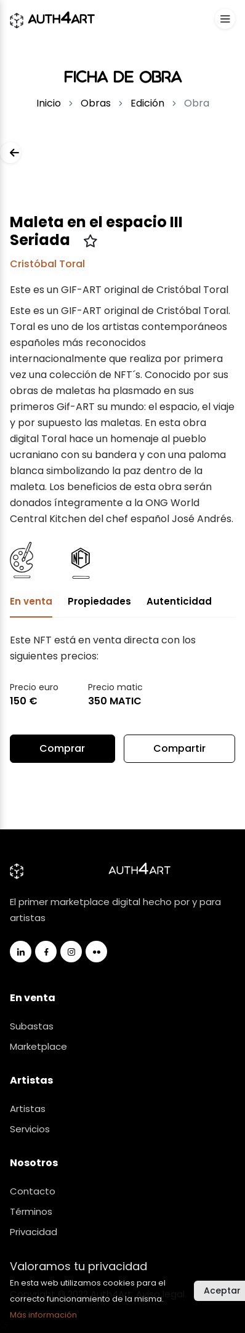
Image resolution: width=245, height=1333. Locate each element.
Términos (31, 1211)
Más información (43, 1315)
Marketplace (38, 1046)
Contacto (32, 1191)
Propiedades (99, 601)
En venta (31, 601)
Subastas (32, 1026)
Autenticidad (179, 601)
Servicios (30, 1128)
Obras (96, 103)
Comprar (62, 748)
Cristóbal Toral (47, 264)
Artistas (28, 1108)
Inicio (48, 103)
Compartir (179, 752)
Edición (147, 103)
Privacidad (33, 1231)
